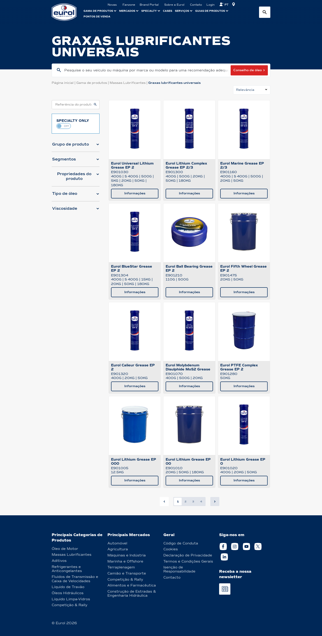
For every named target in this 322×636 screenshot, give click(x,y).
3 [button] (193, 501)
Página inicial (64, 83)
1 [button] (178, 501)
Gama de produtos (93, 83)
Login (210, 4)
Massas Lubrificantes (129, 83)
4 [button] (201, 501)
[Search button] (264, 12)
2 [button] (185, 501)
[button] (76, 146)
